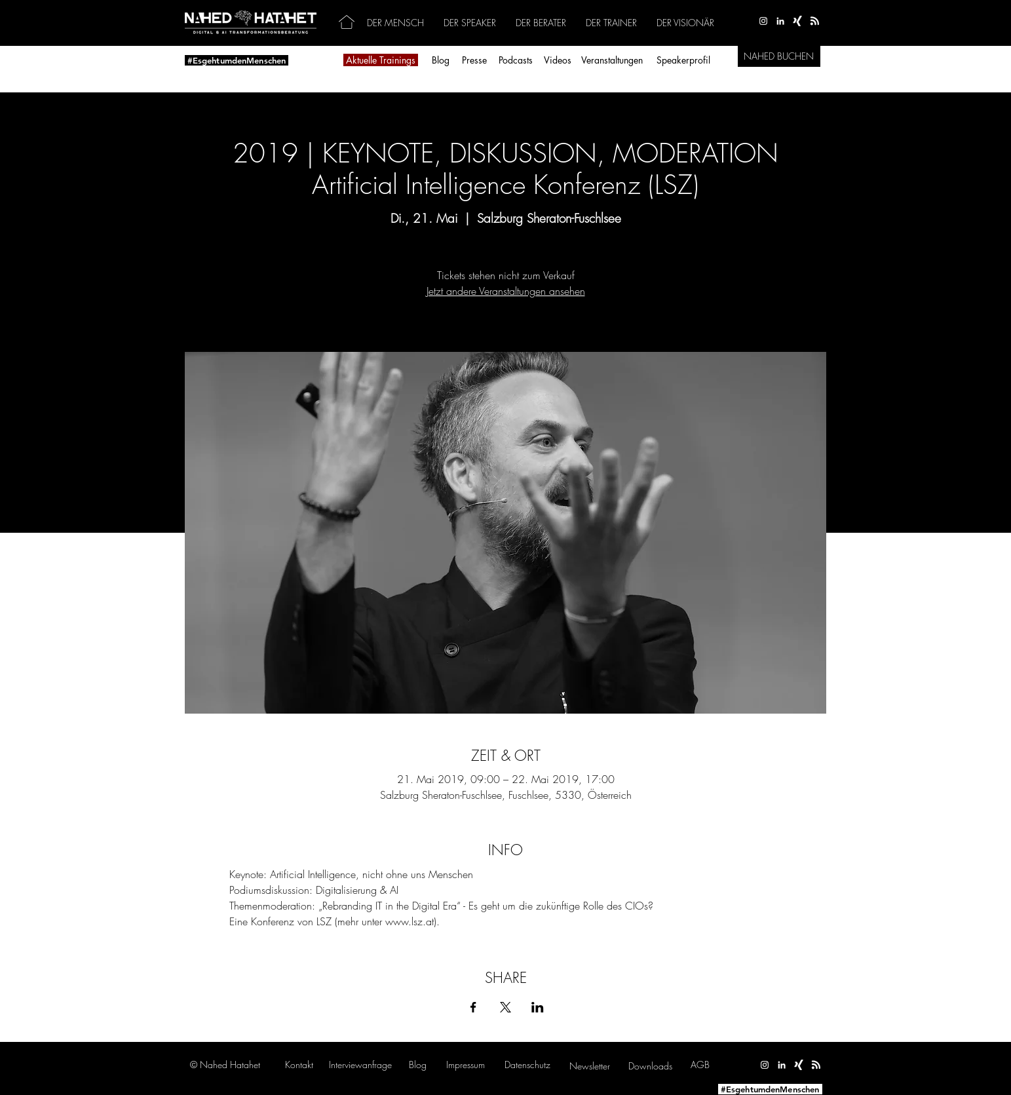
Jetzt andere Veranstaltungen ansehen (506, 291)
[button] (360, 1064)
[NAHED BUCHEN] (779, 56)
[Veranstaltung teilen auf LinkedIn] (537, 1007)
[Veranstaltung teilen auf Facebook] (473, 1007)
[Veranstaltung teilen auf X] (505, 1007)
